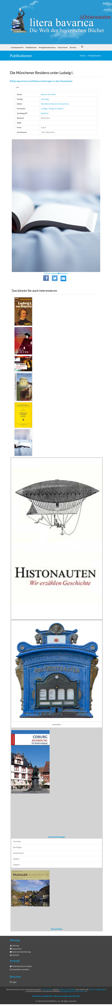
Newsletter (56, 724)
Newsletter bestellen (19, 969)
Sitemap (14, 945)
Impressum (16, 949)
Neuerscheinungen (56, 837)
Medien (16, 859)
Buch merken (50, 273)
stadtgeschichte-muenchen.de (73, 991)
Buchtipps (17, 847)
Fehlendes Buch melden (21, 966)
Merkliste (63, 273)
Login (13, 982)
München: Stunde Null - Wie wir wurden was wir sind (55, 996)
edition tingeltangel (97, 989)
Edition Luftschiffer (67, 989)
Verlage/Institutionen (47, 47)
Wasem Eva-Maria (48, 94)
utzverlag (45, 99)
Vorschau (17, 841)
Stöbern (16, 864)
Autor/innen (63, 47)
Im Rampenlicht (17, 47)
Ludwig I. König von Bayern (52, 108)
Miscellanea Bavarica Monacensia (55, 104)
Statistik (14, 955)
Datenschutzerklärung (20, 952)
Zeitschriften (56, 929)
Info (17, 87)
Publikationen (31, 47)
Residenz (44, 113)
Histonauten (47, 989)
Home (82, 55)
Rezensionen (18, 853)
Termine (73, 47)
